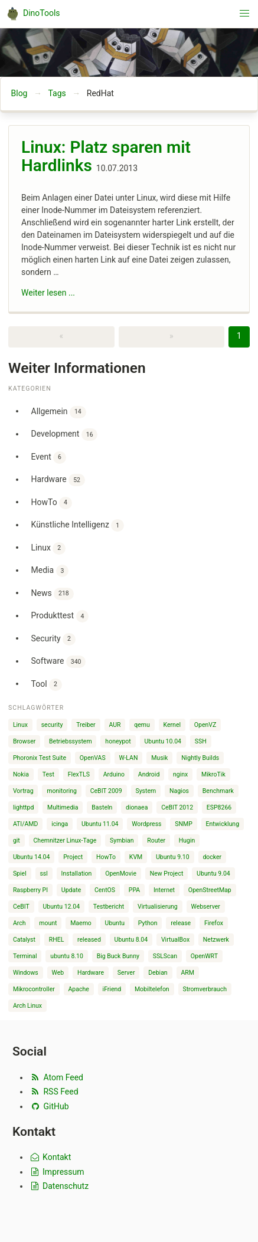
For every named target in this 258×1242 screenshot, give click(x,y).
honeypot (117, 741)
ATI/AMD (25, 824)
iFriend (112, 989)
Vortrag (23, 791)
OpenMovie (120, 873)
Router (156, 840)
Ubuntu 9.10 (173, 857)
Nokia (21, 774)
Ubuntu (115, 923)
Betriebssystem (70, 741)
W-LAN (128, 758)
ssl (43, 873)
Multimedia (62, 807)
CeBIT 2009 (106, 791)
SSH (201, 741)
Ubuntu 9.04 (213, 873)
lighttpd (23, 807)
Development (64, 434)
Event (48, 457)
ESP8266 (219, 807)
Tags (57, 93)
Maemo (81, 923)
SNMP (183, 824)
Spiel (20, 873)
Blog (19, 93)
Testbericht (108, 906)
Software (58, 662)
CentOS (104, 890)
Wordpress (146, 824)
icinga (59, 824)
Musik (159, 758)
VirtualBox (175, 939)
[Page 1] (239, 337)
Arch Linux (27, 1006)
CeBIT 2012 (177, 807)
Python (148, 923)
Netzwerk (216, 939)
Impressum (56, 1172)
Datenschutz (59, 1186)
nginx (180, 774)
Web (58, 972)
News (52, 594)
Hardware (58, 480)
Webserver (205, 906)
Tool (46, 685)
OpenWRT (204, 956)
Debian (157, 972)
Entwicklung (223, 824)
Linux (48, 548)
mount (48, 923)
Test (48, 774)
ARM (187, 972)
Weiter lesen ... (48, 292)
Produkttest (60, 616)
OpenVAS (93, 758)
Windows (25, 972)
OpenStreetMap (209, 890)
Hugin (187, 840)
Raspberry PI (30, 890)
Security (53, 639)
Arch (19, 923)
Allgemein (58, 412)
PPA (134, 890)
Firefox (213, 923)
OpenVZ (205, 725)
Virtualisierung (158, 906)
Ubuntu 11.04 (100, 824)
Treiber (85, 725)
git (16, 840)
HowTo (51, 503)
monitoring (62, 791)
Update (71, 890)
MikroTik (213, 774)
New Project (167, 873)
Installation (76, 873)
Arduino (114, 774)
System (145, 791)
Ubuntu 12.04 (61, 906)
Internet (164, 890)
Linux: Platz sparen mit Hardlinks (106, 156)
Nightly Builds (200, 758)
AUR (114, 725)
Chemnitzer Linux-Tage (65, 840)
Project (73, 857)
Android (149, 774)
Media (50, 571)
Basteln (102, 807)
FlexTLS (79, 774)
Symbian (121, 840)
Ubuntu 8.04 (131, 939)
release (181, 923)
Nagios (179, 791)
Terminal (25, 956)
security (52, 725)
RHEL (56, 939)
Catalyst (24, 939)
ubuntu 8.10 (66, 956)
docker (212, 857)
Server (126, 972)
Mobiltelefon (152, 989)
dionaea (137, 807)
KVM (135, 857)
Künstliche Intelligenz (77, 525)
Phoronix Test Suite (39, 758)
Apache (78, 989)
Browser (24, 741)
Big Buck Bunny (118, 956)
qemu (142, 725)
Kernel (172, 725)
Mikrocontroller (34, 989)
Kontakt (50, 1157)
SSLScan (165, 956)
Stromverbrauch (204, 989)
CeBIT (21, 906)
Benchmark (218, 791)
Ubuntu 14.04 (31, 857)
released (89, 939)
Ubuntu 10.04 (162, 741)
